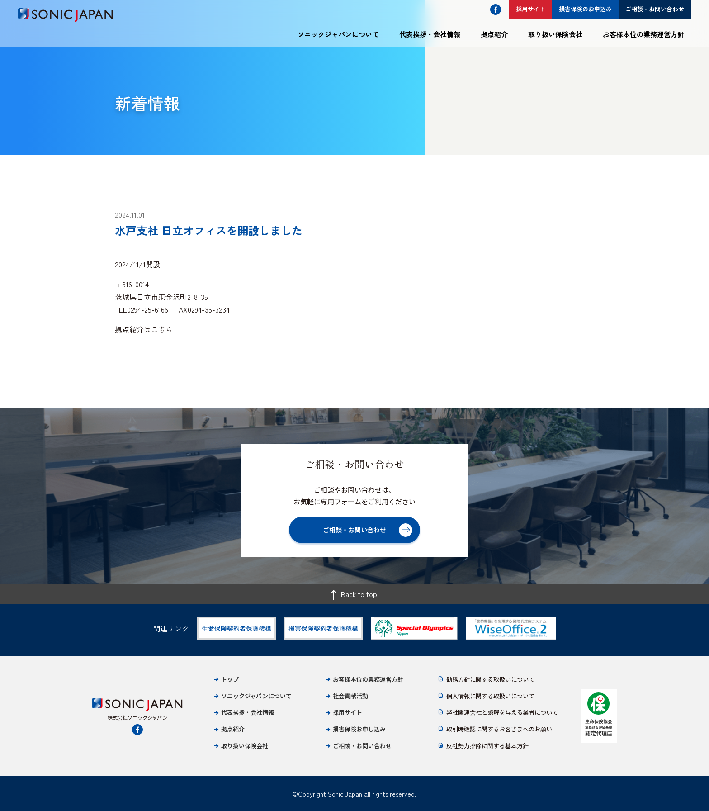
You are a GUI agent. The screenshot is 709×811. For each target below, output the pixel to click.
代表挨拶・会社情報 (429, 34)
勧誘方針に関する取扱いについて (490, 679)
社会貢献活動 (350, 696)
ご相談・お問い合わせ (362, 745)
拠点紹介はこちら (144, 329)
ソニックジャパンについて (338, 34)
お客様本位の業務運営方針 (643, 34)
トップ (230, 679)
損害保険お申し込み (359, 729)
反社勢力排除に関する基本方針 (487, 745)
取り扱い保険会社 (555, 34)
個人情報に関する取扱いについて (490, 696)
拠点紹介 (494, 34)
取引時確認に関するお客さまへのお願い (499, 729)
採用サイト (347, 712)
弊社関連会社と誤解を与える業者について (502, 712)
